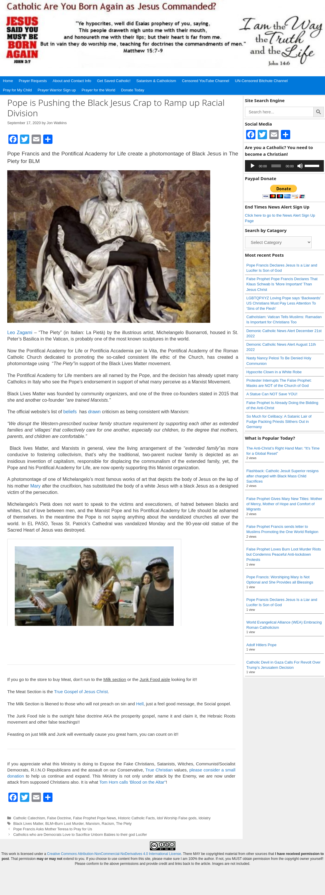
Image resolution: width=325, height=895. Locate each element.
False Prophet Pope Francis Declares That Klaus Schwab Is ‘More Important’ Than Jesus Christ (281, 284)
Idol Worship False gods (177, 818)
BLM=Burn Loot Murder (64, 823)
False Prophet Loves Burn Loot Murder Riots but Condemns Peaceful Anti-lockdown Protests (283, 554)
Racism (108, 823)
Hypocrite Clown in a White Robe (274, 372)
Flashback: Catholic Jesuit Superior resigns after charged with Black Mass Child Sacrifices (282, 476)
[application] (284, 166)
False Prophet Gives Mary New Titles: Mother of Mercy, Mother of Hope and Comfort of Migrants (284, 504)
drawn (94, 411)
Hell (140, 703)
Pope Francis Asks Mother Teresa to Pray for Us (52, 829)
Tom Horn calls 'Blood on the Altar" (132, 782)
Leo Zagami (19, 332)
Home (8, 81)
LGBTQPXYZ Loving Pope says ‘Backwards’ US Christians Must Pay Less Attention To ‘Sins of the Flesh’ (283, 303)
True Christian (159, 769)
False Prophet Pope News (94, 818)
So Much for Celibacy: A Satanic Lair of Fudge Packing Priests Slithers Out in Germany (279, 421)
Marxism (92, 823)
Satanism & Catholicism (156, 81)
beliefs (70, 411)
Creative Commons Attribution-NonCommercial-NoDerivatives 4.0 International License (114, 854)
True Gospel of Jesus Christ (81, 691)
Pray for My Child (17, 90)
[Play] (252, 166)
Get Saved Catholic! (114, 81)
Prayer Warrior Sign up (57, 90)
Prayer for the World (98, 90)
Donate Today (132, 90)
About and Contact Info (72, 81)
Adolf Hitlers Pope (261, 645)
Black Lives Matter (28, 823)
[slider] (276, 165)
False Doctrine (59, 818)
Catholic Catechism (29, 818)
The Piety (124, 823)
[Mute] (300, 166)
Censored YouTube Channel (205, 81)
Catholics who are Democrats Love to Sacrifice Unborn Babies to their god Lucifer (80, 834)
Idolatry (205, 818)
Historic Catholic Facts (136, 818)
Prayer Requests (33, 81)
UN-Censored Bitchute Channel (261, 81)
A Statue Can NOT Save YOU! (271, 394)
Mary (35, 485)
